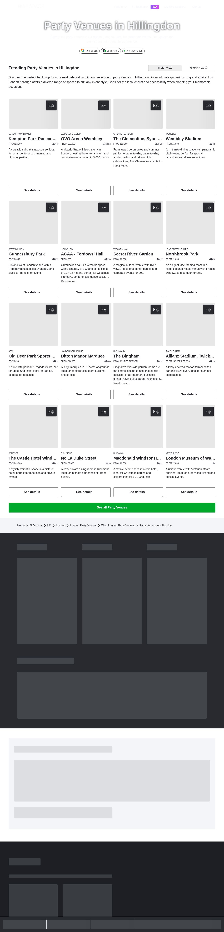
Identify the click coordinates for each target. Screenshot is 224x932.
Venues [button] (120, 7)
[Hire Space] (26, 9)
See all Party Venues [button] (112, 478)
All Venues (36, 496)
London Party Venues (83, 496)
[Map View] (198, 68)
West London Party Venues (118, 496)
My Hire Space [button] (175, 7)
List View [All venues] (165, 68)
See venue (33, 277)
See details (33, 190)
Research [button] (145, 7)
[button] (203, 7)
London (60, 496)
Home (21, 496)
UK (49, 496)
